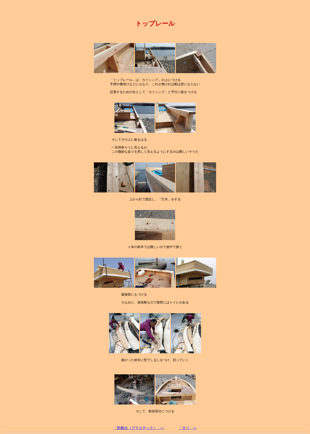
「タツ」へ (188, 428)
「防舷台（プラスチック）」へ (138, 428)
